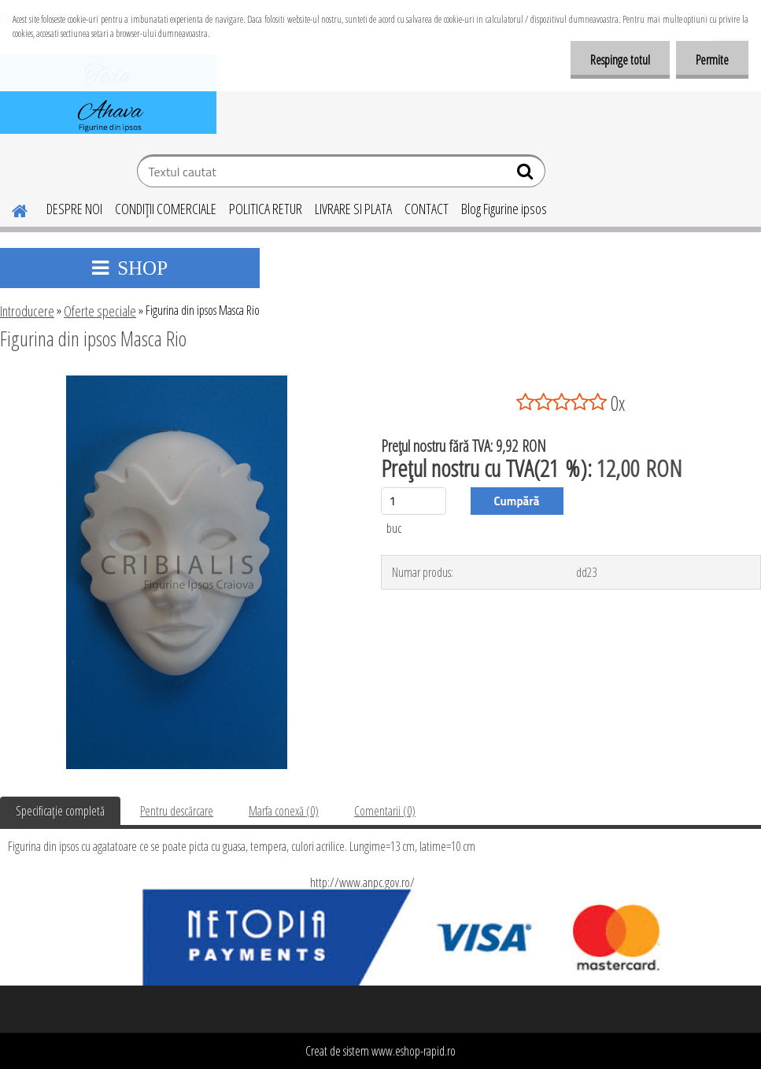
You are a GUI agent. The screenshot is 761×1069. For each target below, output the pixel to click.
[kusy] (413, 501)
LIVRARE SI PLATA (353, 208)
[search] (527, 175)
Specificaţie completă (60, 810)
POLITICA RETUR (265, 208)
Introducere (27, 310)
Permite (712, 59)
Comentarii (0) (385, 810)
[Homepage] (10, 208)
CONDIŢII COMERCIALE (165, 208)
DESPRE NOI (74, 208)
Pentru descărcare (176, 810)
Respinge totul (620, 59)
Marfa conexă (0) (284, 810)
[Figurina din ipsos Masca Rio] (176, 381)
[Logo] (108, 94)
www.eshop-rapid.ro (413, 1051)
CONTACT (427, 208)
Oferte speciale (100, 310)
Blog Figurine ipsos (504, 208)
